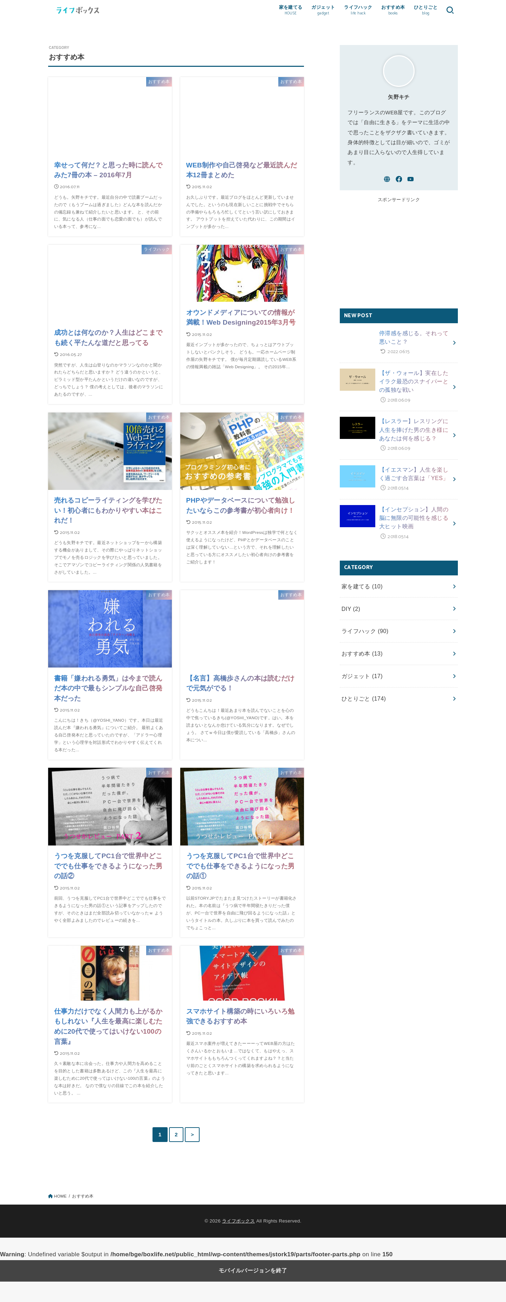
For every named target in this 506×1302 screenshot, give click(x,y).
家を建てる (360, 576)
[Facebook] (399, 187)
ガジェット (360, 659)
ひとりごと (362, 680)
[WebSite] (387, 187)
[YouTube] (410, 187)
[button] (449, 14)
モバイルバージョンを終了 (253, 1291)
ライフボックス (238, 1241)
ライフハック (363, 617)
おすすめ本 (360, 638)
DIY (350, 596)
